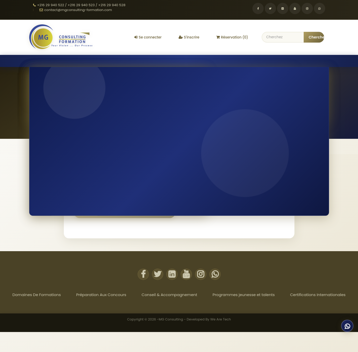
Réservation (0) (232, 37)
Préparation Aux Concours (92, 60)
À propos (306, 60)
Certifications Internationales (267, 60)
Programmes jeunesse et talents (206, 60)
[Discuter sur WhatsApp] (346, 326)
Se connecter (147, 37)
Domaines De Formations (41, 60)
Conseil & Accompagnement (146, 60)
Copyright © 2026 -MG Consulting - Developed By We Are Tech (179, 319)
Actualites (329, 60)
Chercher (316, 37)
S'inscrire (189, 37)
